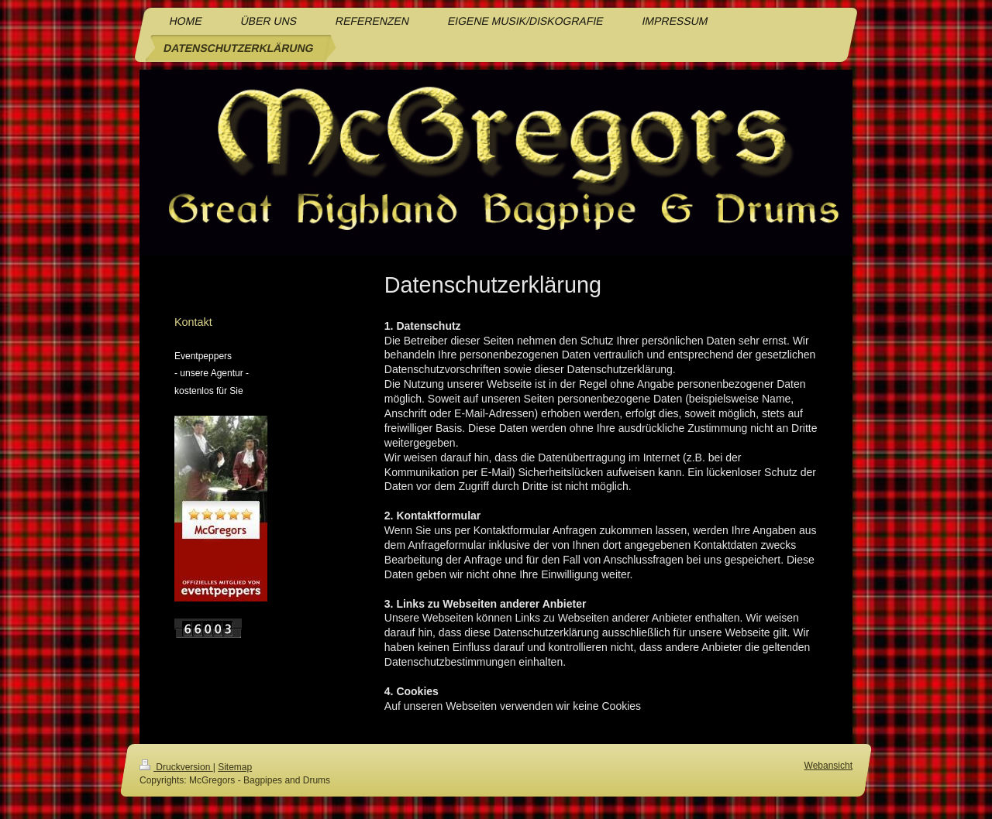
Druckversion (176, 767)
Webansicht (828, 765)
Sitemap (235, 767)
